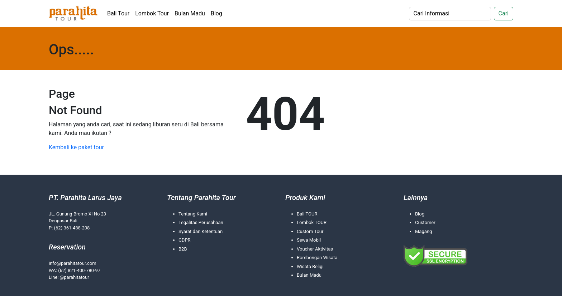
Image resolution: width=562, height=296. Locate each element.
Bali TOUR (307, 214)
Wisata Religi (310, 266)
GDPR (184, 240)
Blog (216, 13)
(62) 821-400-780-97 (79, 270)
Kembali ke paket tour (76, 147)
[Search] (450, 13)
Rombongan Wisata (317, 257)
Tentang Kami (192, 214)
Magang (423, 231)
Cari (504, 13)
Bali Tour (118, 13)
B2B (182, 249)
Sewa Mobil (309, 240)
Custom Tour (310, 231)
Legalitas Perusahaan (200, 222)
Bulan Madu (190, 13)
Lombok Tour (152, 13)
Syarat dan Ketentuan (200, 231)
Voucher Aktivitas (315, 249)
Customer (425, 222)
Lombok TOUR (312, 222)
